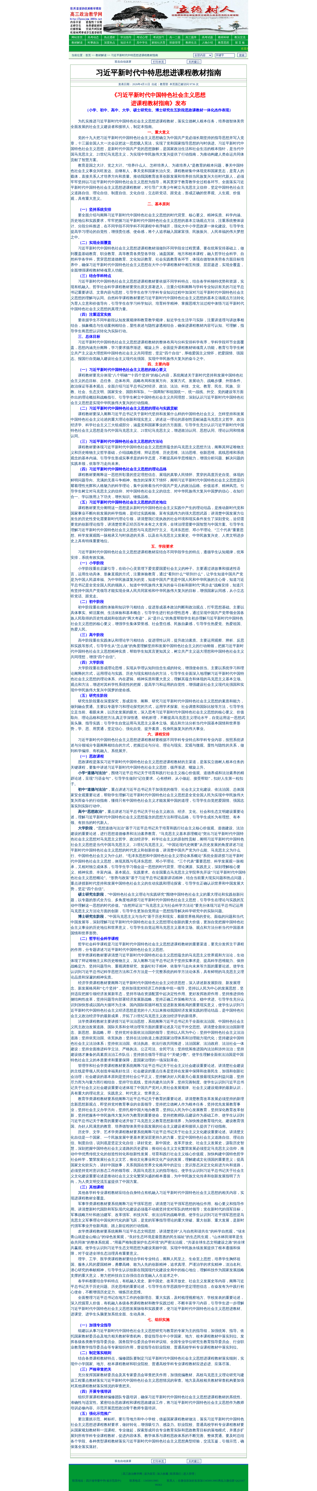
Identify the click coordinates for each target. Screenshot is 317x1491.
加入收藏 (162, 1473)
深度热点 (109, 42)
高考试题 (207, 37)
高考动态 (93, 37)
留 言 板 (240, 42)
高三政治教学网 (132, 1473)
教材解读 (77, 42)
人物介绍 (207, 42)
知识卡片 (126, 42)
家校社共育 (158, 42)
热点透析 (109, 37)
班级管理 (174, 42)
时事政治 (93, 42)
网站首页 (77, 37)
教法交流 (239, 37)
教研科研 (223, 37)
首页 (88, 55)
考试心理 (142, 37)
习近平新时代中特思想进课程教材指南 (134, 55)
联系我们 (175, 1473)
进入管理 (188, 1473)
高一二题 (174, 37)
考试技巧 (158, 37)
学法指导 (126, 37)
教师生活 (191, 42)
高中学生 (142, 42)
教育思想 (223, 42)
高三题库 (191, 37)
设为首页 (149, 1473)
